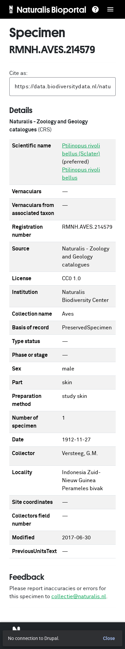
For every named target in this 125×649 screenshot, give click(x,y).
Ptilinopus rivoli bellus (81, 174)
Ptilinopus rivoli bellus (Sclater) (81, 149)
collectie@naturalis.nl (78, 596)
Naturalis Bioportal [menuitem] (51, 9)
